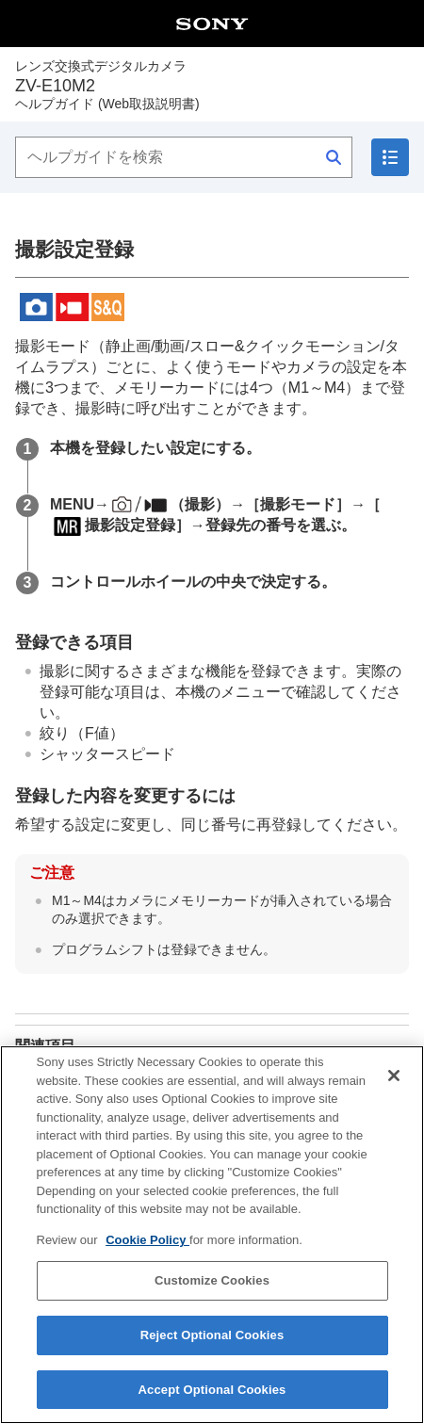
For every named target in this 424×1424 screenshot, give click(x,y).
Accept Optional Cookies (212, 1401)
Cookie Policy (147, 1251)
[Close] (394, 1087)
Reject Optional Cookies (212, 1347)
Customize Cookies (212, 1293)
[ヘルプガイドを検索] (183, 157)
